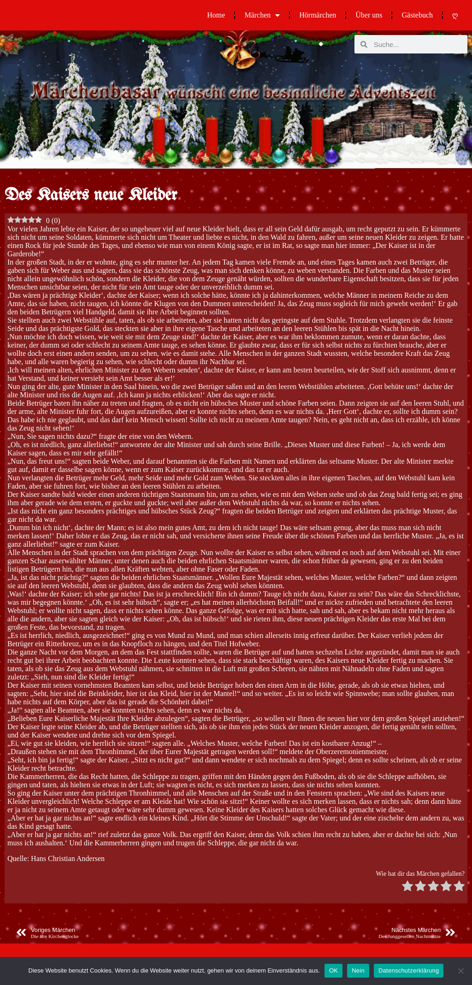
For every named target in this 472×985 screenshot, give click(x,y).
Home (216, 15)
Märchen (262, 15)
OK (333, 970)
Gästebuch (417, 15)
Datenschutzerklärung (408, 970)
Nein (358, 970)
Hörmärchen (317, 15)
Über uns (368, 15)
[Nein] (460, 970)
